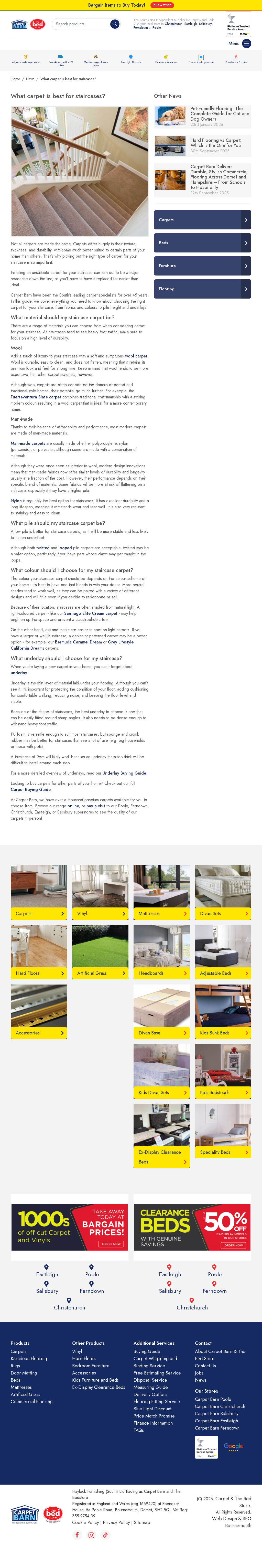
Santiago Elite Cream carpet (90, 613)
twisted (43, 548)
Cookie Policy (85, 1522)
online (73, 806)
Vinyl (77, 1351)
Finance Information (166, 62)
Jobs (199, 1373)
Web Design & (227, 1518)
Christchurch (173, 24)
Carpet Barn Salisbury (216, 1413)
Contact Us (205, 1365)
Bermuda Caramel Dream (78, 642)
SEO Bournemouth (238, 1522)
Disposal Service (150, 1380)
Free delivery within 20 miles (61, 63)
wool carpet (136, 356)
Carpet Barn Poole (213, 1399)
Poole (156, 27)
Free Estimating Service (157, 1373)
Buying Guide (147, 1351)
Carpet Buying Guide (31, 789)
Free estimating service (201, 62)
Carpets (18, 1351)
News (30, 78)
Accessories (84, 1373)
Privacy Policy (116, 1522)
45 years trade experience (25, 62)
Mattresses (21, 1387)
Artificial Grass (25, 1394)
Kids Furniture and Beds (95, 1380)
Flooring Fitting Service (157, 1401)
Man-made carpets (28, 443)
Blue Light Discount (131, 62)
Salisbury (205, 24)
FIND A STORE (162, 5)
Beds (15, 1380)
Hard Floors (84, 1358)
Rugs (15, 1365)
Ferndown (141, 27)
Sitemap (142, 1522)
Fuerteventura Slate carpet (36, 397)
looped (65, 548)
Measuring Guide (151, 1387)
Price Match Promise (236, 62)
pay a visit (95, 806)
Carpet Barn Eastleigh (216, 1421)
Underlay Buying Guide (124, 773)
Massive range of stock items (96, 63)
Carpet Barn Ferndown (217, 1428)
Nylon (16, 501)
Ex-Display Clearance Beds (98, 1387)
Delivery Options (150, 1394)
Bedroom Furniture (91, 1365)
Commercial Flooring (31, 1401)
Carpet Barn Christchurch (220, 1406)
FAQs (139, 1430)
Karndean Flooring (29, 1358)
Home (15, 78)
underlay (19, 673)
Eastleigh (190, 24)
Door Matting (24, 1373)
